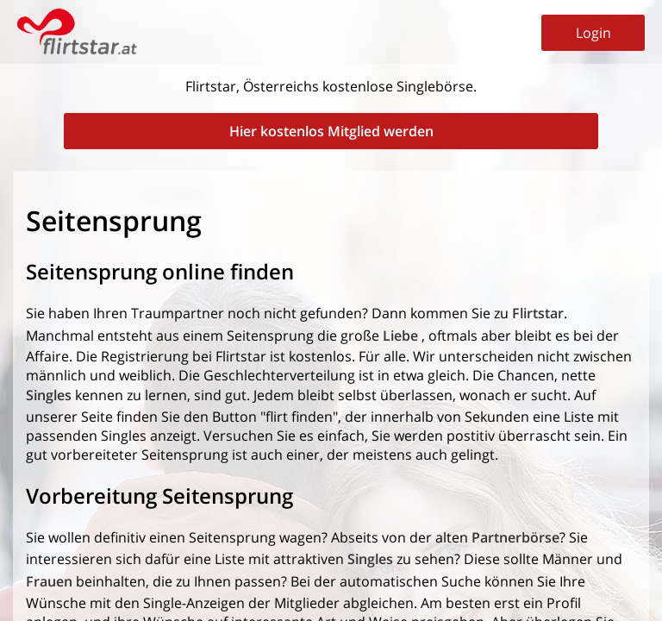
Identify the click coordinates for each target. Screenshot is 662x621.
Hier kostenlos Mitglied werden (331, 131)
